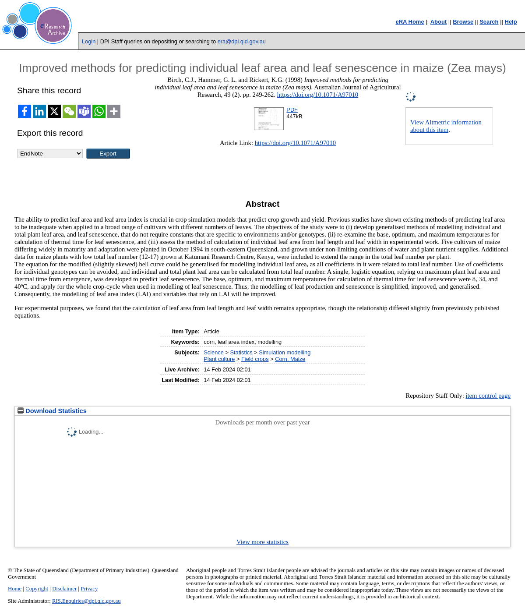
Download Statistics (52, 410)
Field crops (255, 359)
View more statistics (262, 541)
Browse (463, 21)
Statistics (241, 352)
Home (14, 589)
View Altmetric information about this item (446, 126)
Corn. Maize (290, 359)
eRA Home (409, 21)
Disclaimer (64, 589)
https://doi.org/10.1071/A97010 (317, 94)
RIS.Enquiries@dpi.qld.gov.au (86, 601)
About (438, 21)
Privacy (89, 589)
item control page (488, 395)
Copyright (36, 589)
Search (488, 21)
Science (214, 352)
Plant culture (219, 359)
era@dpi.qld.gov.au (242, 41)
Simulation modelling (284, 352)
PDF (292, 109)
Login (88, 41)
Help (511, 21)
